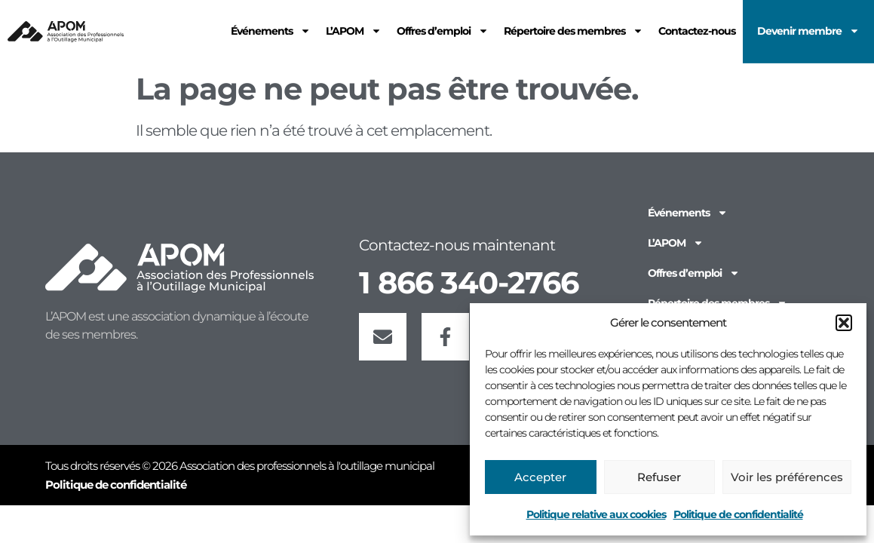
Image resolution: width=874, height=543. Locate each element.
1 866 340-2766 (468, 282)
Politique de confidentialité (738, 514)
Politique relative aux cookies (596, 514)
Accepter (540, 477)
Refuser (659, 477)
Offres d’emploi (694, 273)
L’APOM (676, 243)
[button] (843, 322)
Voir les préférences (787, 477)
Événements (688, 212)
